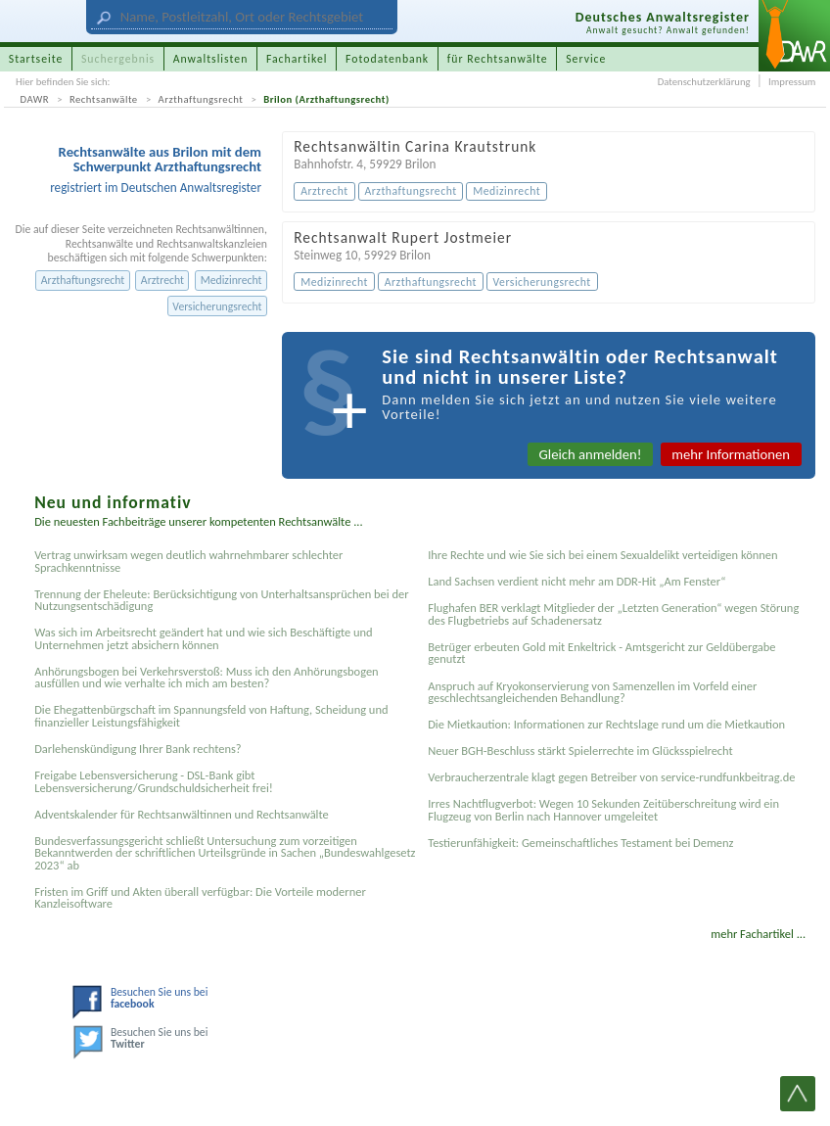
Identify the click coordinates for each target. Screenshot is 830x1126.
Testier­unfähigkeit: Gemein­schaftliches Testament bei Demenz (580, 842)
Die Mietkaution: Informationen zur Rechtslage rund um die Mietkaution (606, 724)
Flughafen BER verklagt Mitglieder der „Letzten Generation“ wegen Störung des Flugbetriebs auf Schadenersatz (613, 613)
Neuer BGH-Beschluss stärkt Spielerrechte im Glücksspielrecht (580, 750)
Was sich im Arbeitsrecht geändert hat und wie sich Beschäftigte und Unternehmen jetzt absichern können (203, 638)
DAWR (35, 99)
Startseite (36, 59)
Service (586, 59)
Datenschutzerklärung (704, 81)
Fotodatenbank (387, 59)
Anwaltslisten (211, 59)
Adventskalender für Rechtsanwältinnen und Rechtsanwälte (181, 814)
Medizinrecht (231, 280)
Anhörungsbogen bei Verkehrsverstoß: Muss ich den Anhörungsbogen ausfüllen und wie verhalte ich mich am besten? (206, 677)
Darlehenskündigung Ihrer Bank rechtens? (137, 748)
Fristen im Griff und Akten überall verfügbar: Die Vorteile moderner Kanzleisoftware (200, 897)
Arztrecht (162, 280)
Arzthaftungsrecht (201, 99)
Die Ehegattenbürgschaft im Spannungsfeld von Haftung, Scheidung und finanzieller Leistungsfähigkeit (211, 715)
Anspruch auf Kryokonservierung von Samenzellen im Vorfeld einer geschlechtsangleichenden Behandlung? (592, 692)
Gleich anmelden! (590, 454)
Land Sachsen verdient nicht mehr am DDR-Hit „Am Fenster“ (576, 581)
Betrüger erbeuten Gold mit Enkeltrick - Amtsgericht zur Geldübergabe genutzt (601, 652)
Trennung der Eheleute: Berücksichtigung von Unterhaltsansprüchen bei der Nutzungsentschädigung (221, 599)
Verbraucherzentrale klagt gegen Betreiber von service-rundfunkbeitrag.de (611, 777)
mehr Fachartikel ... (758, 933)
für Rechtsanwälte (497, 59)
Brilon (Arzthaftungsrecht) (326, 99)
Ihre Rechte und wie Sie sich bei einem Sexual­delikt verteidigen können (602, 554)
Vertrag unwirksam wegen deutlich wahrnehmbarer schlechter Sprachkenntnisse (188, 560)
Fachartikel (297, 59)
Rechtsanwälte (103, 99)
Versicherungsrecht (216, 306)
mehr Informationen (730, 454)
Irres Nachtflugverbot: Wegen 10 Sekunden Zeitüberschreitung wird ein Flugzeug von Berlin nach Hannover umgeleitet (603, 809)
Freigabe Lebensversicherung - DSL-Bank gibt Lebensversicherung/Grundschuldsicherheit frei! (153, 781)
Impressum (791, 81)
